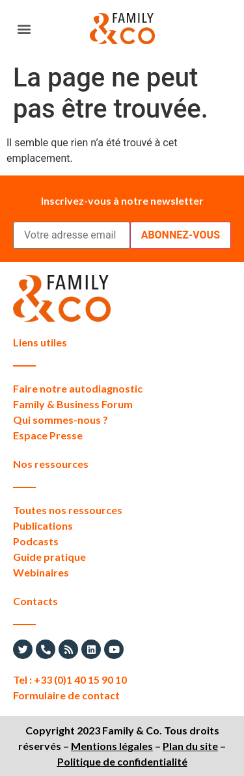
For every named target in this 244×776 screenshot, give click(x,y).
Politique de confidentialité (122, 761)
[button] (23, 29)
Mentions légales (112, 746)
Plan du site (190, 746)
